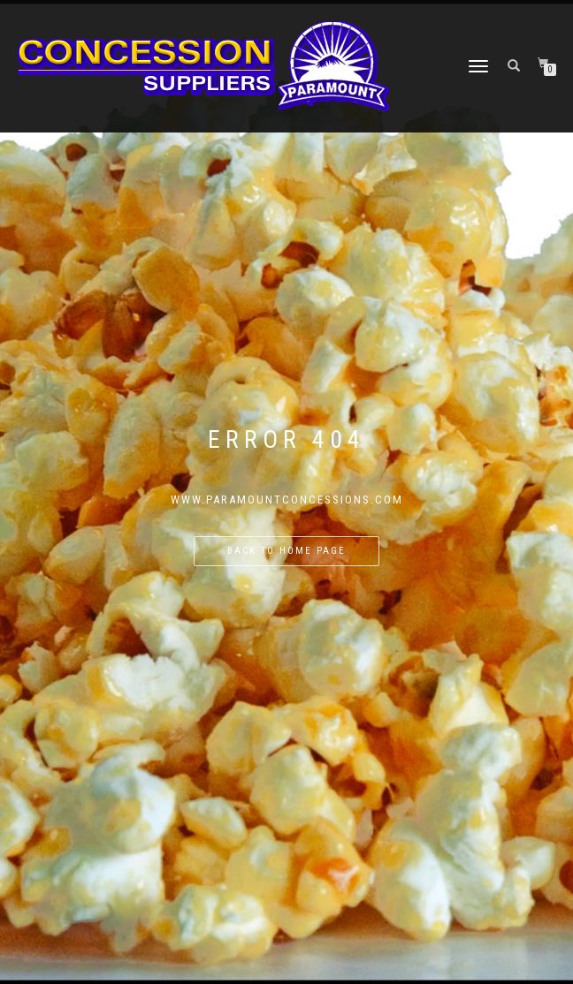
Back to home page (286, 550)
